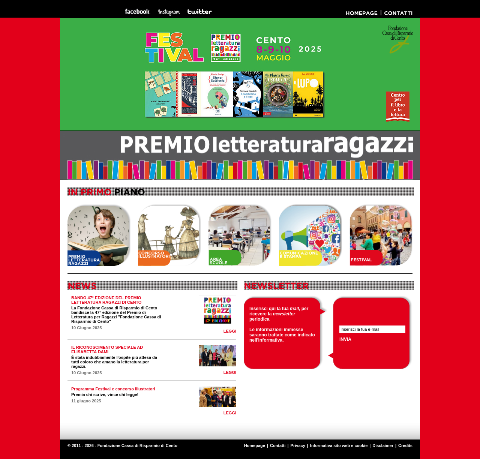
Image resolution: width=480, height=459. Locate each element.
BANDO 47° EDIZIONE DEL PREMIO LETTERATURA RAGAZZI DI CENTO (106, 300)
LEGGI (230, 331)
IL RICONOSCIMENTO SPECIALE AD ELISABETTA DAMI (107, 349)
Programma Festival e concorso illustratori (113, 389)
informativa (270, 340)
